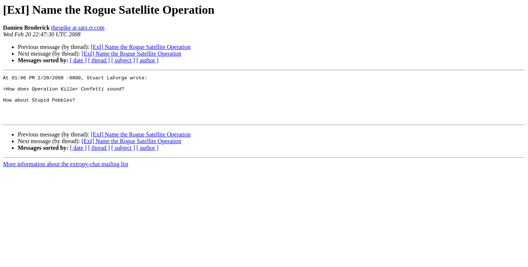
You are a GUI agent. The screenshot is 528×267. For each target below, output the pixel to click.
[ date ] (78, 60)
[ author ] (148, 60)
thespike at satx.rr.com (77, 27)
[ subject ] (123, 60)
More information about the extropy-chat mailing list (65, 173)
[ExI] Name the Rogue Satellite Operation (141, 47)
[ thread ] (99, 60)
